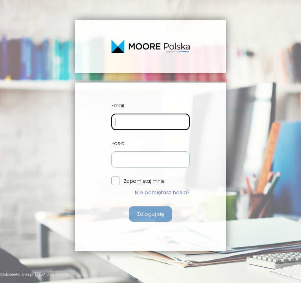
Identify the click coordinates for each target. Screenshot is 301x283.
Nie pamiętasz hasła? (162, 192)
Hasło (118, 143)
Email (117, 105)
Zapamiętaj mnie (138, 181)
